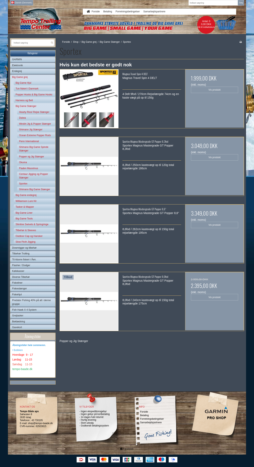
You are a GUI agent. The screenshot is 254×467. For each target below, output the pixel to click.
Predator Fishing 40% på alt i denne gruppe (31, 302)
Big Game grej (20, 77)
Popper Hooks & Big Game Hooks (34, 94)
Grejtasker (17, 315)
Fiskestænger (19, 288)
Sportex (23, 183)
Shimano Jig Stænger (30, 129)
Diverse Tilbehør (21, 277)
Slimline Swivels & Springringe (32, 224)
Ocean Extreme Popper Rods (35, 135)
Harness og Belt (24, 100)
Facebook (127, 449)
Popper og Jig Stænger (31, 156)
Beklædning (18, 321)
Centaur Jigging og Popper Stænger (33, 176)
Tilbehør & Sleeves (26, 230)
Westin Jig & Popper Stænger (35, 123)
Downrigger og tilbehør (24, 247)
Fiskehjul (17, 294)
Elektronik (17, 65)
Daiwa (22, 117)
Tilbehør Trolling (20, 253)
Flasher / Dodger (21, 265)
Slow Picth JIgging (26, 241)
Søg (241, 2)
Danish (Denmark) (21, 2)
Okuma (23, 162)
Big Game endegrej (26, 195)
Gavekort (17, 327)
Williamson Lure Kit (26, 201)
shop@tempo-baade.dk (40, 423)
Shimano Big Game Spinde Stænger (33, 149)
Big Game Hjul (23, 82)
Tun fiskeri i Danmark (27, 88)
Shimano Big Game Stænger (34, 189)
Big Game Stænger (26, 106)
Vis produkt (214, 89)
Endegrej (17, 71)
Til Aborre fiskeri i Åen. (24, 259)
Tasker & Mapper (25, 206)
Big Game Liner (24, 212)
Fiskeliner (17, 282)
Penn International (29, 141)
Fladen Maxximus (28, 168)
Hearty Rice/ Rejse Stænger (34, 112)
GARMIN (17, 59)
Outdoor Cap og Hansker (29, 236)
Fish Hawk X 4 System (24, 309)
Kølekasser (18, 271)
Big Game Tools (24, 218)
